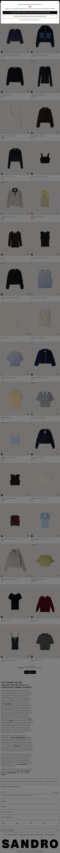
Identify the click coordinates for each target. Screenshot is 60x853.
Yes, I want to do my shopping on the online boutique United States (30, 12)
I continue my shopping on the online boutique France (30, 16)
